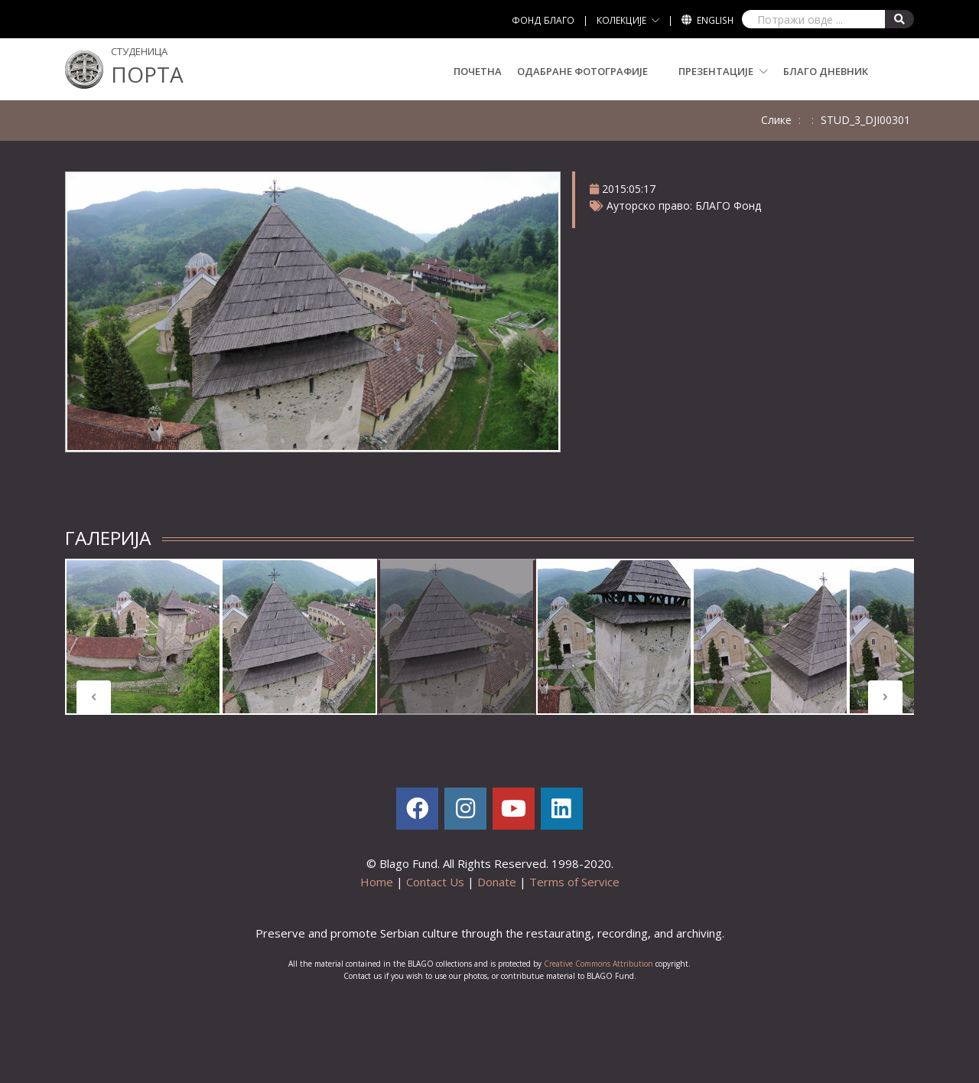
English (715, 20)
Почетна (478, 71)
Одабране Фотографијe (582, 71)
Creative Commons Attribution (598, 963)
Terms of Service (574, 881)
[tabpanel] (143, 637)
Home (376, 881)
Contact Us (435, 881)
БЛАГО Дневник (825, 71)
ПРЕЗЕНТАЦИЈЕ (723, 71)
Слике (776, 120)
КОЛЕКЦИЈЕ (621, 20)
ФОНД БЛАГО (543, 20)
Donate (496, 881)
